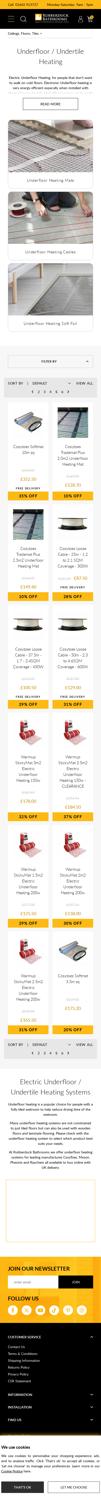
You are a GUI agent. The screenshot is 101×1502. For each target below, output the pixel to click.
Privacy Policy (18, 1374)
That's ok (22, 1487)
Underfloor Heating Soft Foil (50, 323)
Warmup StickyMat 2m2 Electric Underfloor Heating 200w (73, 881)
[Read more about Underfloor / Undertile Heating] (50, 104)
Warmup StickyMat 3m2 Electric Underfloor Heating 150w (28, 768)
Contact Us (16, 1346)
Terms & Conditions (22, 1353)
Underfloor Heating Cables (50, 252)
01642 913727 (26, 4)
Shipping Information (24, 1360)
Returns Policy (19, 1367)
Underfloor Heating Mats (50, 180)
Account (80, 19)
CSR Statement (19, 1381)
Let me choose (74, 1487)
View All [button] (84, 383)
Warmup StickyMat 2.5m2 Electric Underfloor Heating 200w (28, 987)
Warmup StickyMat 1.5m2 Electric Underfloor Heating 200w (28, 881)
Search (23, 19)
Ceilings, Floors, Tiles (23, 33)
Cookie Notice (12, 1471)
